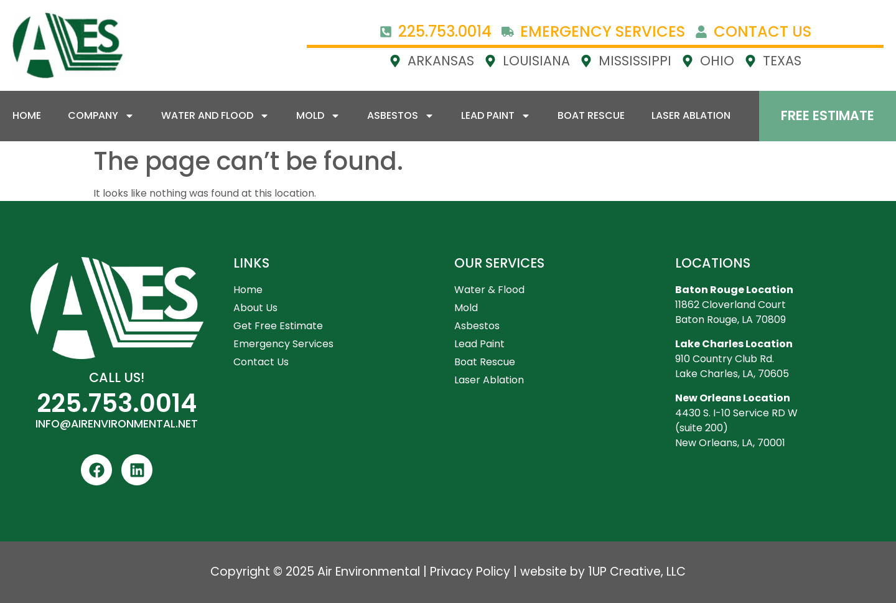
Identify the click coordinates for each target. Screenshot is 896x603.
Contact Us (261, 362)
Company (101, 116)
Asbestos (400, 116)
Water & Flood (489, 290)
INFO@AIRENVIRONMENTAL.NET (116, 423)
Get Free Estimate (278, 326)
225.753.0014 (117, 403)
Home (26, 115)
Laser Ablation (690, 115)
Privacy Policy (470, 571)
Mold (318, 116)
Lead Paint (496, 116)
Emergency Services (283, 344)
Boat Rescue (591, 115)
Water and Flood (215, 116)
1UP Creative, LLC (637, 571)
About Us (255, 308)
